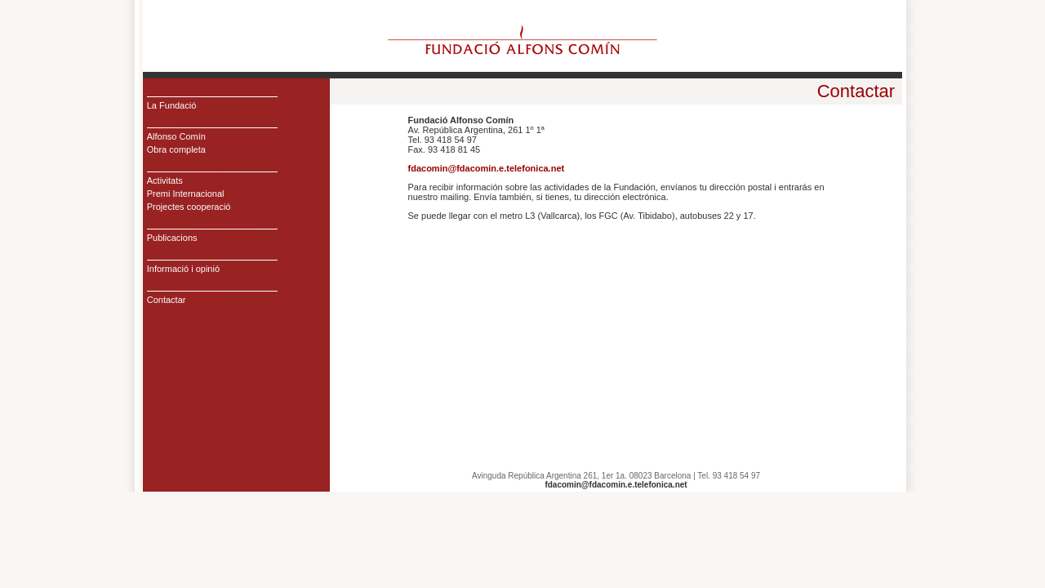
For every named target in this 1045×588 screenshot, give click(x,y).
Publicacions (172, 238)
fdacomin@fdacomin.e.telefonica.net (486, 168)
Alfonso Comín (176, 136)
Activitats (165, 180)
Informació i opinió (183, 269)
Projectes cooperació (189, 207)
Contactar (166, 300)
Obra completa (176, 149)
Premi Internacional (186, 193)
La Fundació (172, 105)
